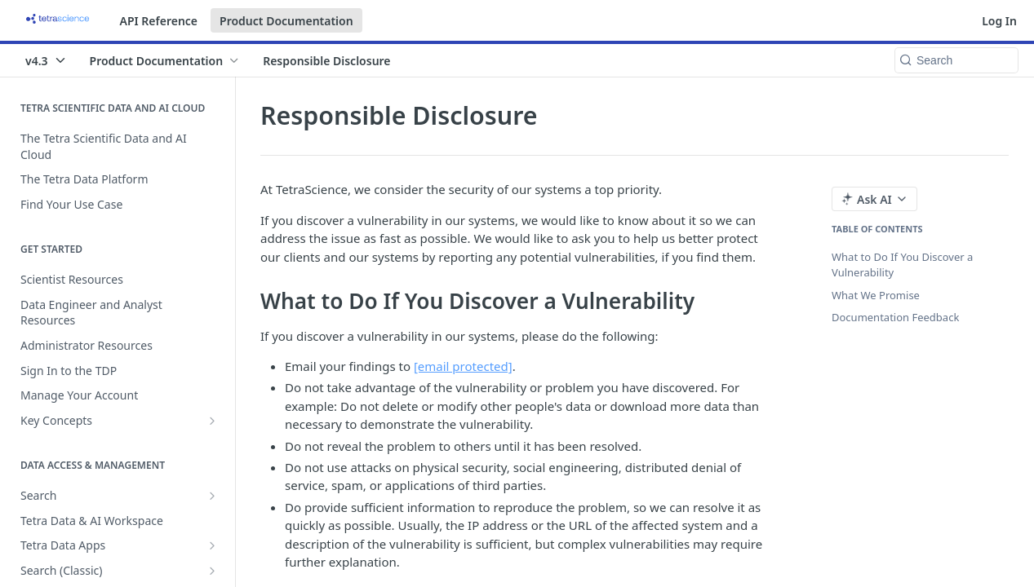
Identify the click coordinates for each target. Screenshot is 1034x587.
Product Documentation (286, 21)
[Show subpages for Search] (212, 495)
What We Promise (876, 295)
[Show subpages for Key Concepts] (212, 420)
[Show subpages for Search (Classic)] (212, 570)
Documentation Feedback (895, 317)
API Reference (159, 21)
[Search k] (956, 60)
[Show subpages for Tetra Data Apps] (212, 545)
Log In (999, 21)
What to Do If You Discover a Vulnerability (902, 264)
